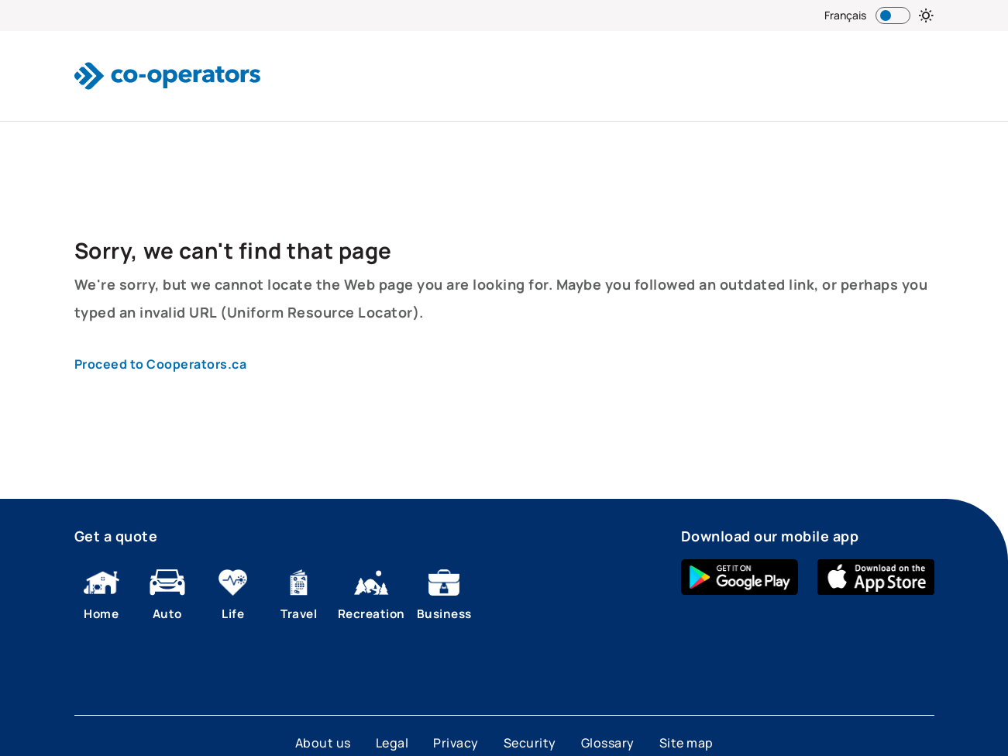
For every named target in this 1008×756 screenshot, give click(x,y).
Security (530, 742)
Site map (686, 742)
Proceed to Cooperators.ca (160, 364)
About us (323, 742)
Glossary (608, 742)
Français (845, 15)
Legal (392, 742)
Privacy (456, 742)
